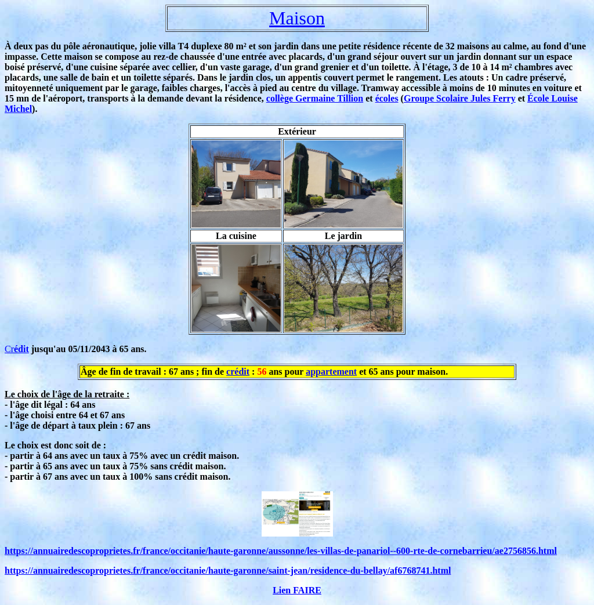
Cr (17, 349)
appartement (331, 371)
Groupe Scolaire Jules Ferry (460, 98)
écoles (387, 98)
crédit (237, 371)
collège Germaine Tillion (314, 98)
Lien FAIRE (297, 590)
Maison (297, 18)
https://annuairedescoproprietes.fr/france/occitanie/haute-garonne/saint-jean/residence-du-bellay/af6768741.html (228, 570)
